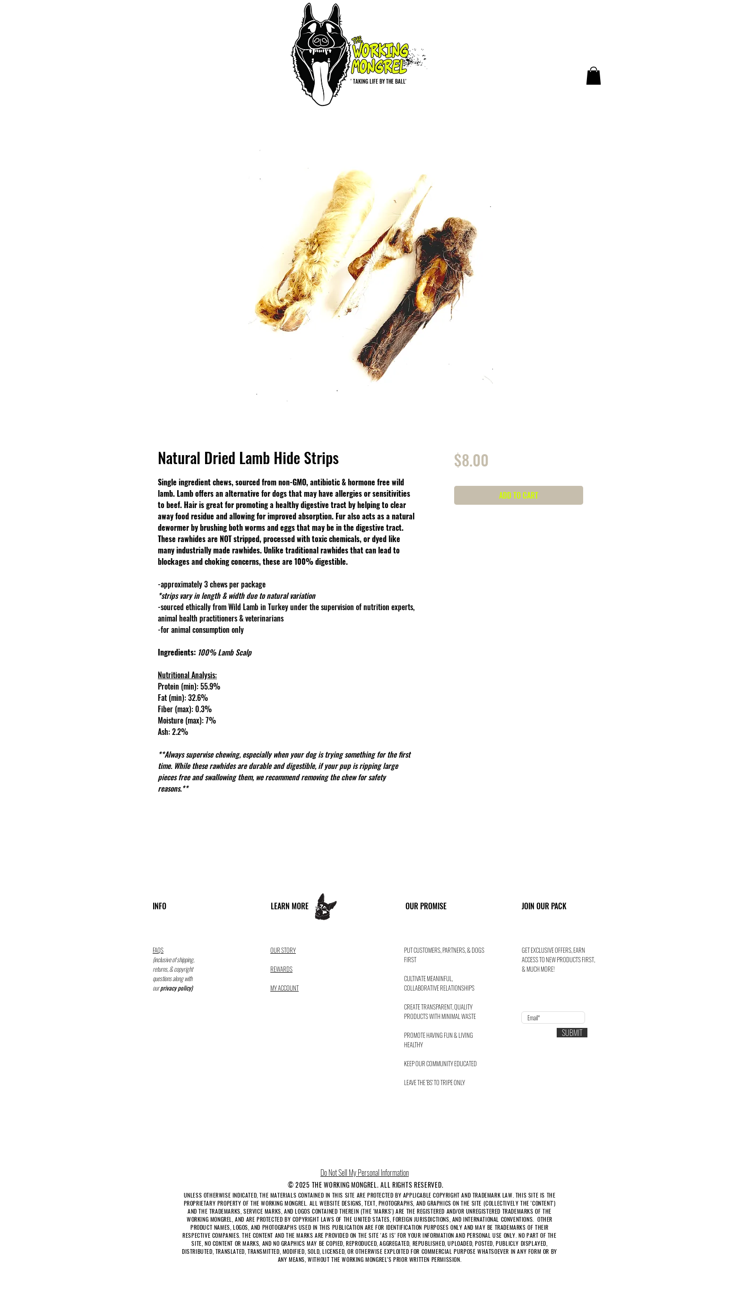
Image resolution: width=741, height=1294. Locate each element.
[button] (593, 76)
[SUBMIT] (572, 1032)
